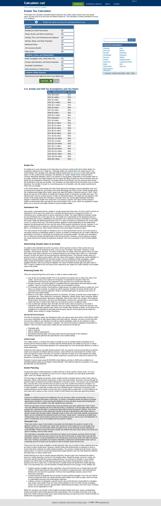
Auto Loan (106, 50)
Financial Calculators (112, 45)
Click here (75, 173)
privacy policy (82, 502)
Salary (105, 64)
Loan (121, 48)
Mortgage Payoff (125, 59)
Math (128, 73)
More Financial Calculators (108, 69)
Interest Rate (107, 66)
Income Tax (107, 62)
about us (55, 502)
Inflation (122, 57)
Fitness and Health (118, 73)
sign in (134, 1)
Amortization (107, 55)
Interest (122, 50)
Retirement (123, 53)
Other (133, 73)
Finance (105, 59)
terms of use (71, 502)
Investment (123, 55)
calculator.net (104, 502)
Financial (108, 73)
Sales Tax (123, 66)
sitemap (62, 502)
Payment (106, 53)
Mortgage (106, 48)
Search (132, 40)
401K (121, 64)
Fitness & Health (94, 4)
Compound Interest (126, 62)
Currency (106, 57)
